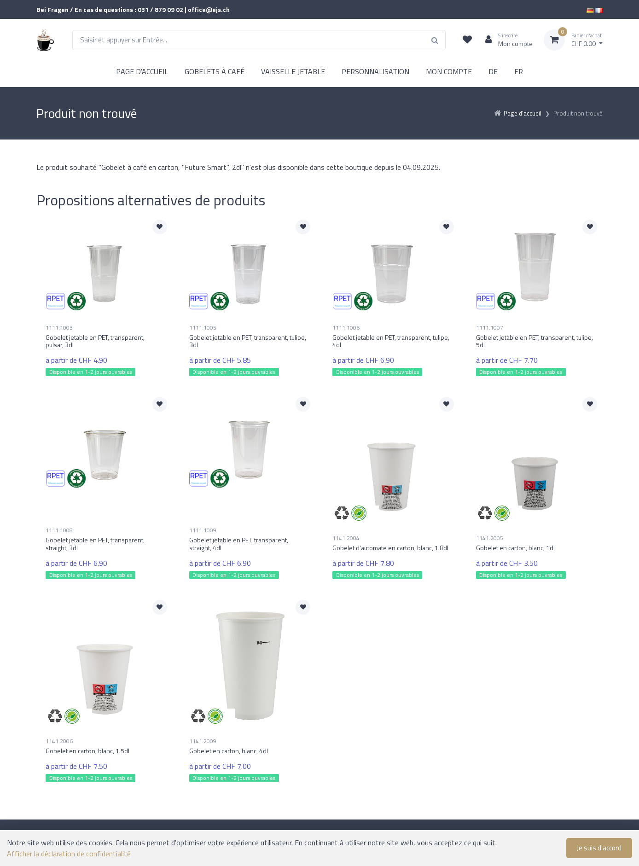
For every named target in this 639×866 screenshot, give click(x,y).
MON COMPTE (449, 71)
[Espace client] (505, 40)
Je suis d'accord (599, 848)
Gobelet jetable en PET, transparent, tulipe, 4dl (390, 341)
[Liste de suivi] (467, 40)
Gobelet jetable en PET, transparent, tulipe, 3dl (247, 341)
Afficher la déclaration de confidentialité (69, 853)
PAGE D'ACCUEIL (142, 71)
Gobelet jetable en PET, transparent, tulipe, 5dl (534, 341)
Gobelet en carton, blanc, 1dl (515, 547)
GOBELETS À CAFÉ (214, 71)
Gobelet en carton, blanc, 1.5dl (87, 751)
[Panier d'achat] (573, 40)
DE (493, 71)
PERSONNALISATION (375, 71)
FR (518, 71)
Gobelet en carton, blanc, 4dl (228, 751)
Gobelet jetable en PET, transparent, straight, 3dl (95, 543)
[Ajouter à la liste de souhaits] (159, 227)
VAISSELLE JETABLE (293, 71)
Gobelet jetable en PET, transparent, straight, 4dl (238, 543)
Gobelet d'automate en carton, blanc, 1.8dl (390, 547)
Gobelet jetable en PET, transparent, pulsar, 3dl (95, 341)
